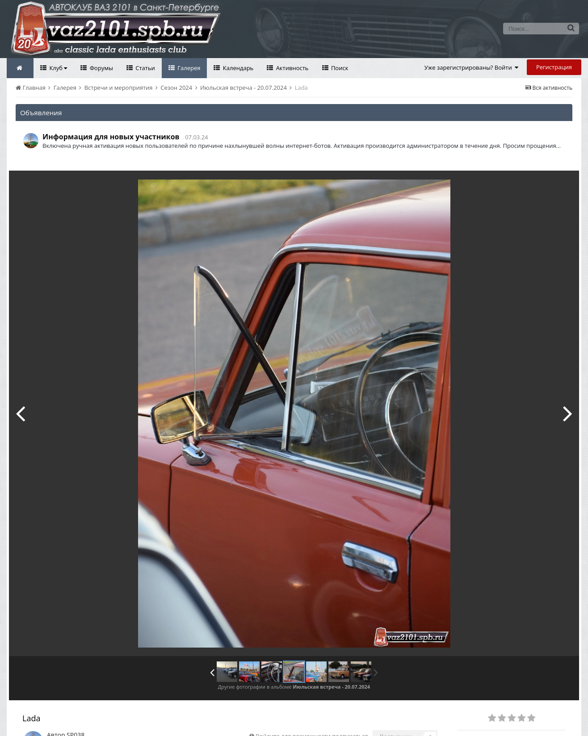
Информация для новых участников (111, 137)
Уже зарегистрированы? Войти (471, 67)
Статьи (144, 68)
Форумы (100, 68)
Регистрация (554, 67)
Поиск (339, 68)
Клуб (57, 68)
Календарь (237, 68)
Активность (291, 68)
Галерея (188, 68)
